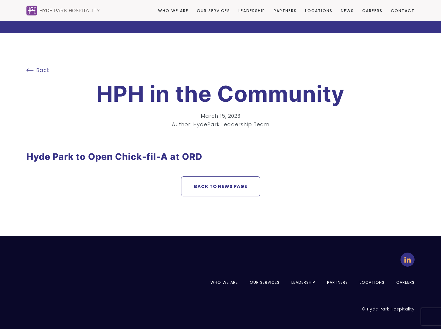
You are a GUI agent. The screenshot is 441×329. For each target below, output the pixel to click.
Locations (318, 10)
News (347, 10)
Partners (285, 10)
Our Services (213, 10)
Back (38, 70)
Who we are (173, 10)
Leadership (251, 10)
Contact (403, 10)
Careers (372, 10)
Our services (265, 282)
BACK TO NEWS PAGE (220, 186)
